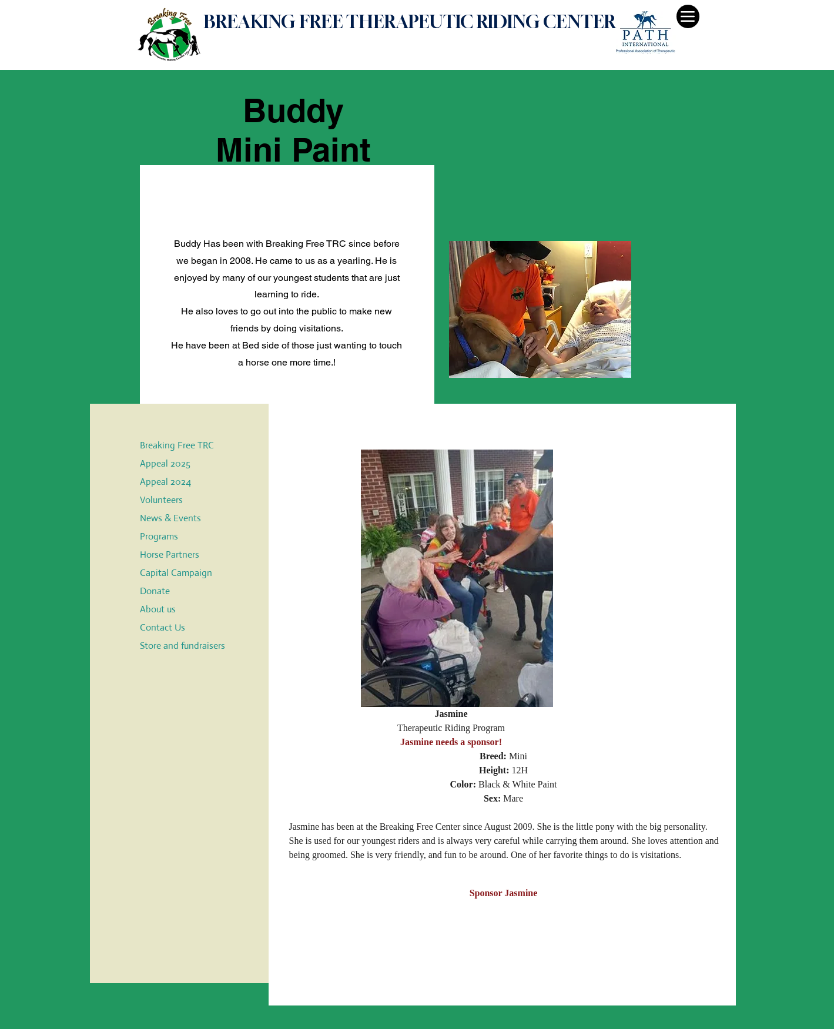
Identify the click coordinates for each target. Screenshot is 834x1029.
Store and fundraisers (182, 645)
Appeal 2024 (165, 481)
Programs (159, 536)
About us (158, 609)
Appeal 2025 (165, 463)
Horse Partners (169, 554)
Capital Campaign (176, 573)
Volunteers (161, 500)
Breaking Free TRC (177, 445)
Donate (155, 591)
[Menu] (687, 16)
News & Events (170, 518)
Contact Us (162, 627)
